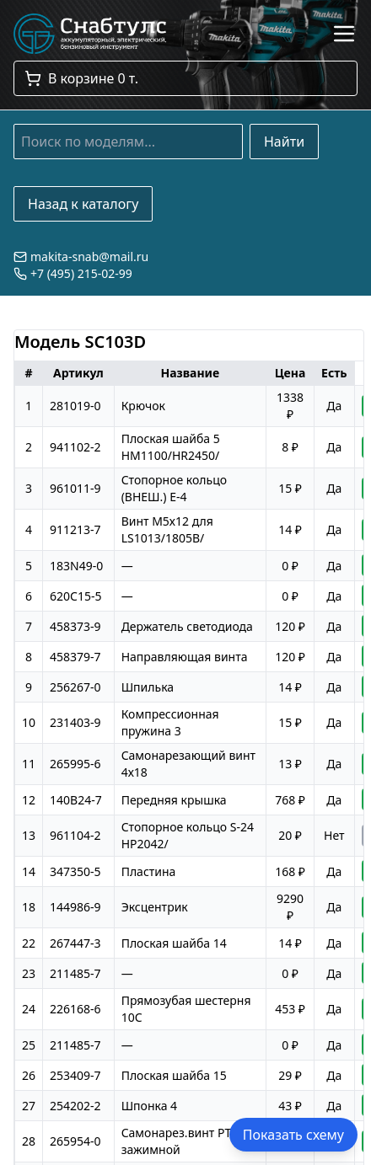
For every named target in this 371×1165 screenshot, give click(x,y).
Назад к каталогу (83, 204)
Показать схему (293, 1134)
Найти (284, 141)
